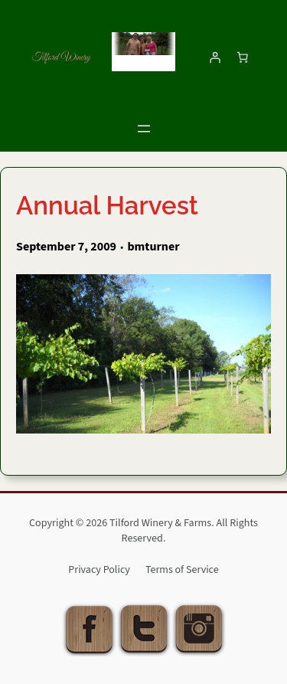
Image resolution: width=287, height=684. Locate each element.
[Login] (215, 57)
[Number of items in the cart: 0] (242, 57)
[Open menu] (144, 128)
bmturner (153, 246)
